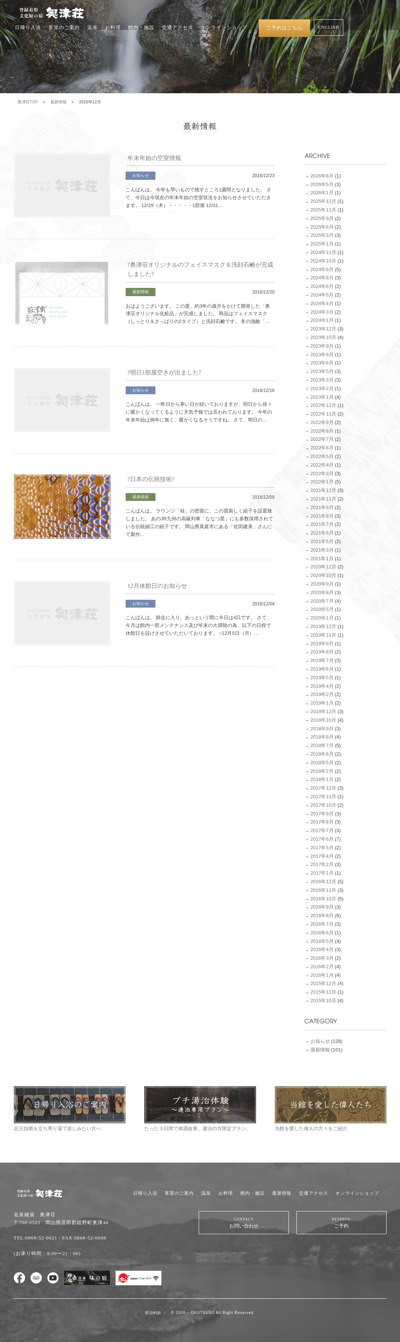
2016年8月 (322, 915)
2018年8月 (322, 737)
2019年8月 (322, 652)
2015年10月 (323, 1000)
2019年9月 (322, 643)
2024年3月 (322, 312)
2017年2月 (322, 864)
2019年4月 (322, 686)
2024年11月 (323, 252)
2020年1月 (322, 618)
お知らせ (140, 175)
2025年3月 (322, 235)
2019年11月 (323, 635)
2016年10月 (323, 899)
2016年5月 (322, 941)
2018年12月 (323, 711)
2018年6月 (322, 754)
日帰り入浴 (28, 27)
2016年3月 (322, 958)
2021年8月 (322, 516)
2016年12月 (323, 881)
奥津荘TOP (28, 102)
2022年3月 (322, 473)
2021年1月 (322, 558)
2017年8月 (322, 822)
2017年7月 (322, 830)
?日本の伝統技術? (150, 479)
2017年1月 (322, 873)
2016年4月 (322, 949)
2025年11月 (323, 210)
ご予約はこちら (284, 28)
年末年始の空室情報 (154, 158)
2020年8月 (322, 592)
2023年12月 (323, 329)
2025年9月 (322, 218)
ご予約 (341, 1222)
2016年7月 (322, 924)
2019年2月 (322, 694)
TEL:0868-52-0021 (35, 1238)
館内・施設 (141, 27)
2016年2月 (322, 966)
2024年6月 (322, 286)
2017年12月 (323, 788)
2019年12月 (323, 626)
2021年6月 (322, 533)
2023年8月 (322, 354)
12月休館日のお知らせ (157, 586)
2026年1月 (322, 192)
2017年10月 (323, 805)
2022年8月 (322, 431)
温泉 (92, 27)
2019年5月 (322, 677)
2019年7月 (322, 660)
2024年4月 (322, 303)
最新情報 (58, 102)
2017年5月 (322, 847)
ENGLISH (328, 27)
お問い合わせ (244, 1222)
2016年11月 (323, 890)
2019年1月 (322, 703)
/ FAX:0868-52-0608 (82, 1238)
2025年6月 (322, 227)
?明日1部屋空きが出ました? (164, 372)
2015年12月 (323, 983)
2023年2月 (322, 388)
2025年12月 (323, 201)
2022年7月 (322, 439)
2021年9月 (322, 507)
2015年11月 (323, 992)
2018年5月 (322, 762)
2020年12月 (323, 567)
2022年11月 (323, 414)
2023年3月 (322, 380)
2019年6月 (322, 669)
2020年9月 (322, 584)
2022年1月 (322, 482)
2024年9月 (322, 269)
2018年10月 (323, 720)
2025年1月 (322, 244)
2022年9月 (322, 422)
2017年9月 (322, 813)
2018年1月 (322, 779)
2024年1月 (322, 320)
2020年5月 (322, 609)
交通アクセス (177, 27)
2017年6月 (322, 839)
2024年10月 (323, 261)
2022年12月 (323, 405)
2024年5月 (322, 295)
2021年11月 (323, 499)
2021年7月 (322, 524)
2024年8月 (322, 277)
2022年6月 (322, 448)
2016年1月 (322, 975)
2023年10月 (323, 337)
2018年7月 (322, 745)
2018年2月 (322, 771)
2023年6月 (322, 363)
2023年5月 (322, 371)
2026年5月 (322, 184)
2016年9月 (322, 907)
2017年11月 (323, 796)
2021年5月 (322, 541)
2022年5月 (322, 456)
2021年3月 (322, 550)
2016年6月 (322, 932)
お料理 (113, 27)
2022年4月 (322, 465)
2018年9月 (322, 728)
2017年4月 (322, 856)
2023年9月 (322, 346)
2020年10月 (323, 575)
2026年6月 (322, 176)
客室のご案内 (64, 27)
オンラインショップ (224, 27)
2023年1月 (322, 397)
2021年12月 (323, 490)
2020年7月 (322, 601)
